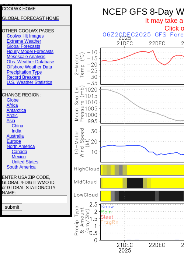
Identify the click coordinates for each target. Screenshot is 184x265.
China (17, 125)
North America (21, 146)
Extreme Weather (24, 41)
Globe (12, 100)
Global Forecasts (23, 46)
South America (21, 167)
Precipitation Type (24, 72)
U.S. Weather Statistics (29, 82)
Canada (19, 151)
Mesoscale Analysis (26, 56)
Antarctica (16, 110)
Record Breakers (23, 77)
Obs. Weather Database (30, 61)
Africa (12, 105)
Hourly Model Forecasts (30, 51)
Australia (15, 136)
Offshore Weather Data (29, 67)
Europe (14, 141)
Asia (11, 120)
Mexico (19, 156)
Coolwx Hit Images (25, 36)
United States (25, 162)
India (16, 131)
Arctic (12, 115)
